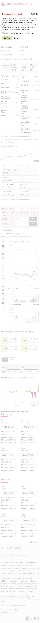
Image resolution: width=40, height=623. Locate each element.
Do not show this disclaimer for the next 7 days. (18, 33)
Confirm (7, 38)
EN (37, 14)
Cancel (16, 38)
